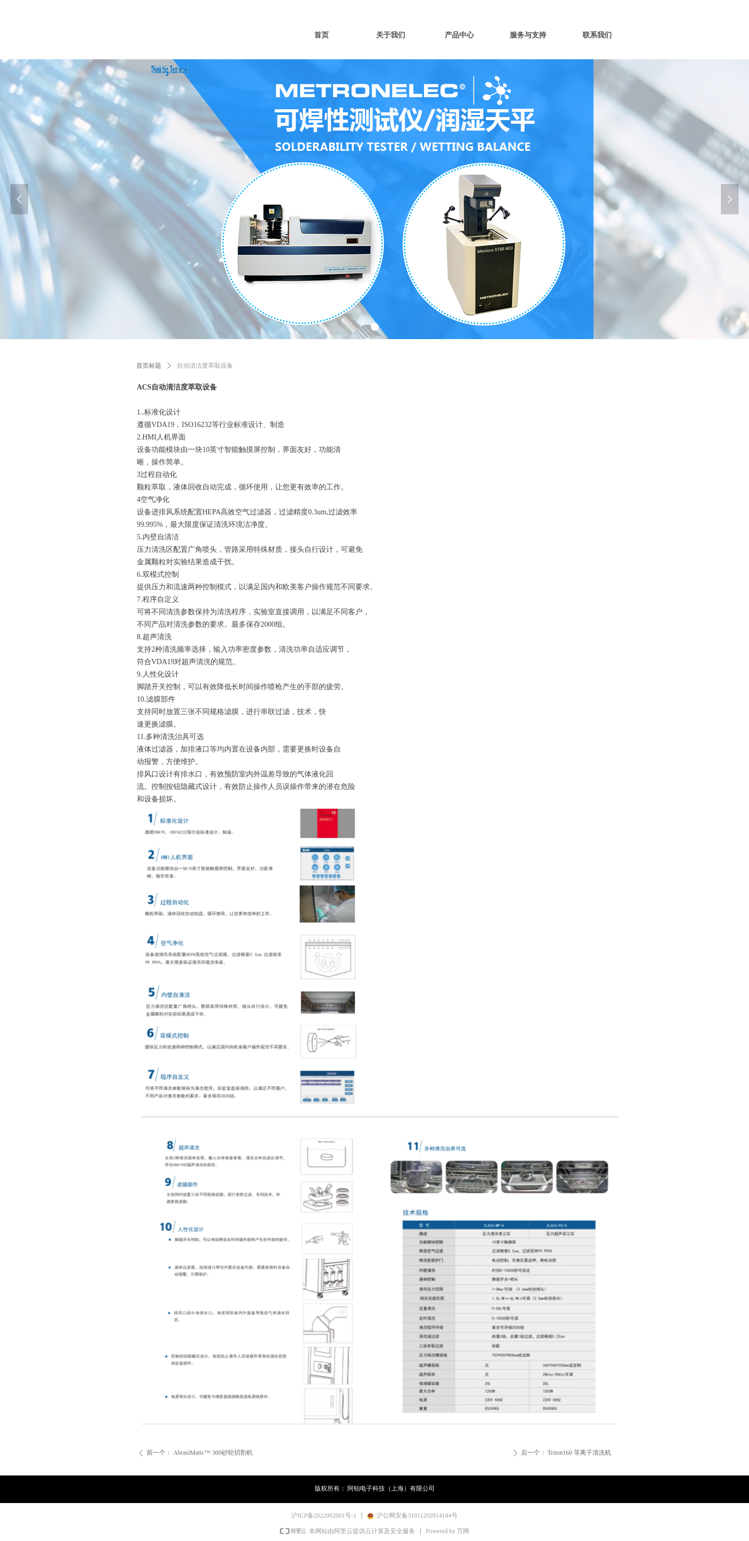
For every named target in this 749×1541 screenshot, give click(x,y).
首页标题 (148, 365)
